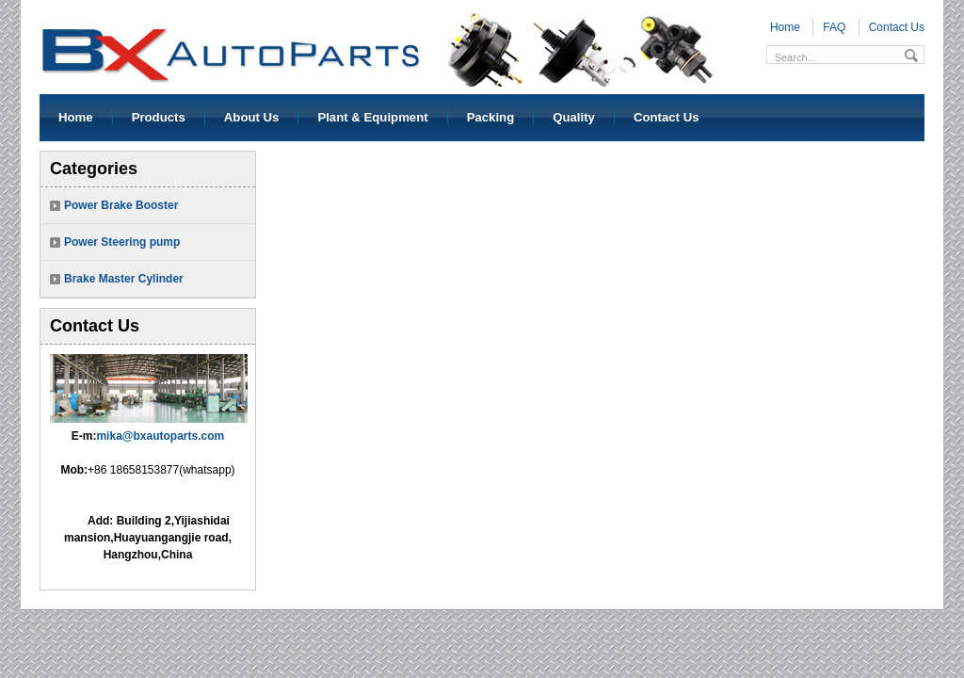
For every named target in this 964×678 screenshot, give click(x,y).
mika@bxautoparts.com (160, 436)
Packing (491, 117)
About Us (252, 117)
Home (785, 27)
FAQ (834, 27)
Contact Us (896, 27)
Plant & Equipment (372, 117)
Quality (574, 117)
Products (158, 117)
